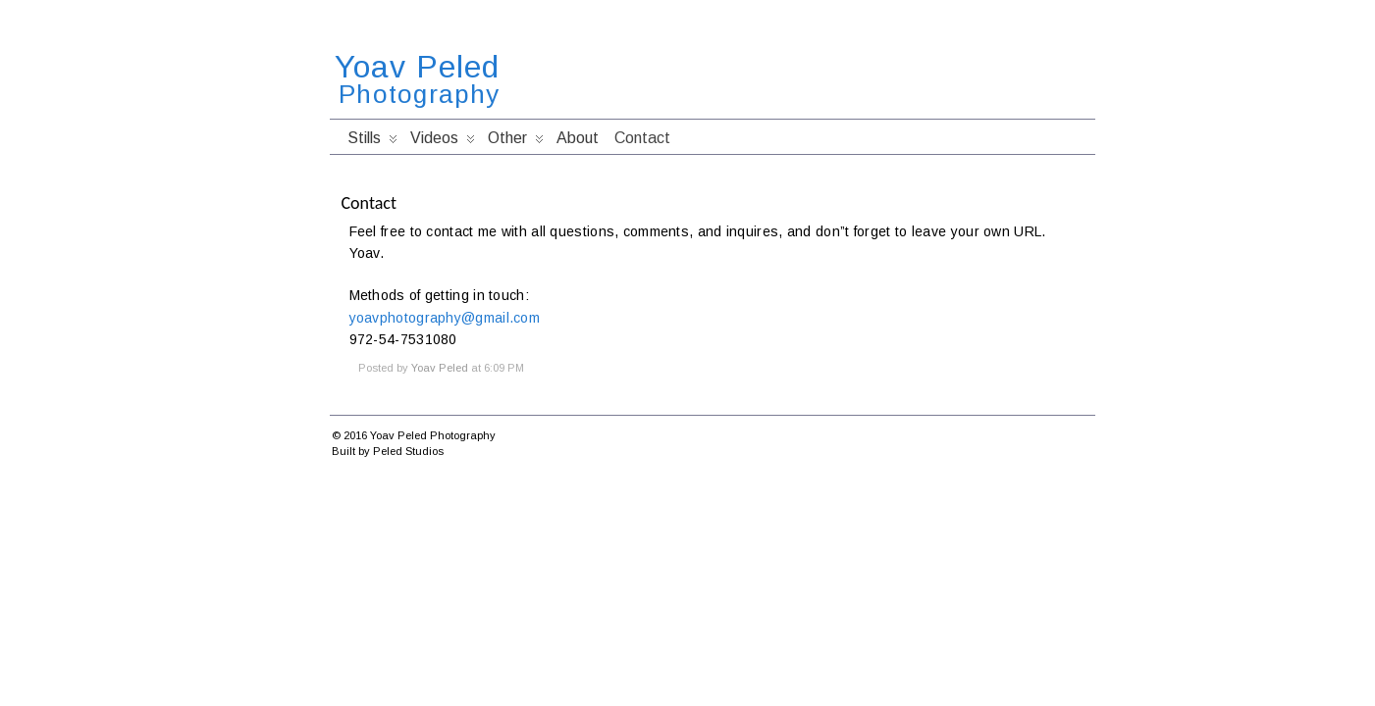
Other (516, 142)
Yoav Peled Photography (433, 435)
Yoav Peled (417, 66)
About (577, 137)
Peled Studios (408, 451)
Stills (372, 142)
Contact (642, 137)
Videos (442, 142)
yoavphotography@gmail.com (445, 318)
